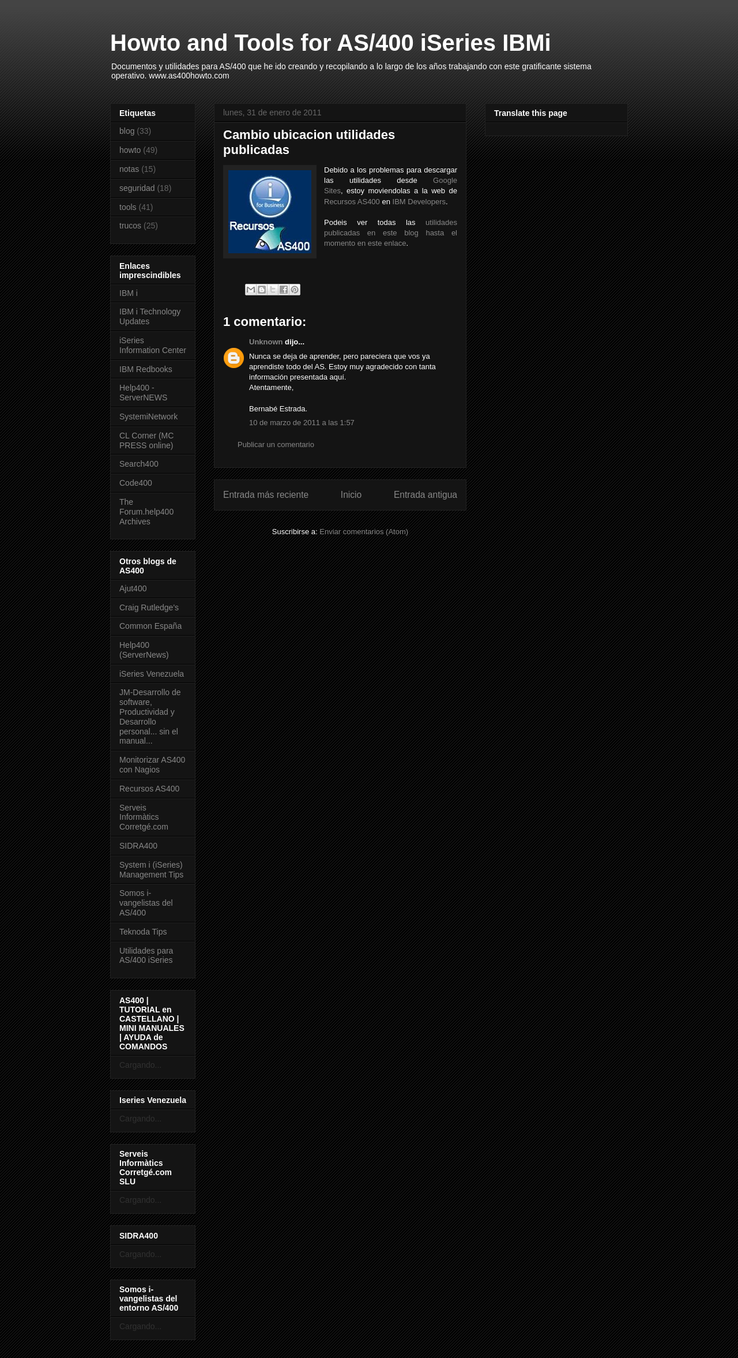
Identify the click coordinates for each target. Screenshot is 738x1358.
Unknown (266, 341)
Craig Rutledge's (149, 607)
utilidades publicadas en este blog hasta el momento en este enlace (390, 232)
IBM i (128, 293)
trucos (130, 225)
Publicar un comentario (276, 444)
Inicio (351, 495)
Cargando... (140, 1065)
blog (126, 131)
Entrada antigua (425, 495)
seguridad (137, 188)
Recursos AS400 (352, 201)
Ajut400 (132, 588)
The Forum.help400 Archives (146, 511)
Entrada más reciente (265, 495)
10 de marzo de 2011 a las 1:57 (302, 422)
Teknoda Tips (143, 931)
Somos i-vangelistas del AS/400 (146, 902)
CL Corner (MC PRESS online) (146, 440)
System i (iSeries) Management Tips (151, 869)
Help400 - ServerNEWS (143, 392)
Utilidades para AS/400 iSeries (146, 955)
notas (129, 169)
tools (128, 207)
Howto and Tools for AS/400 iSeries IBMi (330, 42)
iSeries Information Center (152, 345)
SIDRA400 (138, 845)
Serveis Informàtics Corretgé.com (143, 817)
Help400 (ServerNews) (144, 649)
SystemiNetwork (148, 416)
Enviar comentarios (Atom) (363, 531)
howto (130, 150)
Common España (150, 626)
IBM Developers (419, 201)
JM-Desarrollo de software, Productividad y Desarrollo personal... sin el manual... (150, 716)
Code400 (135, 482)
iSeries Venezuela (151, 673)
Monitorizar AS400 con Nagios (152, 764)
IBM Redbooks (145, 369)
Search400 (139, 463)
